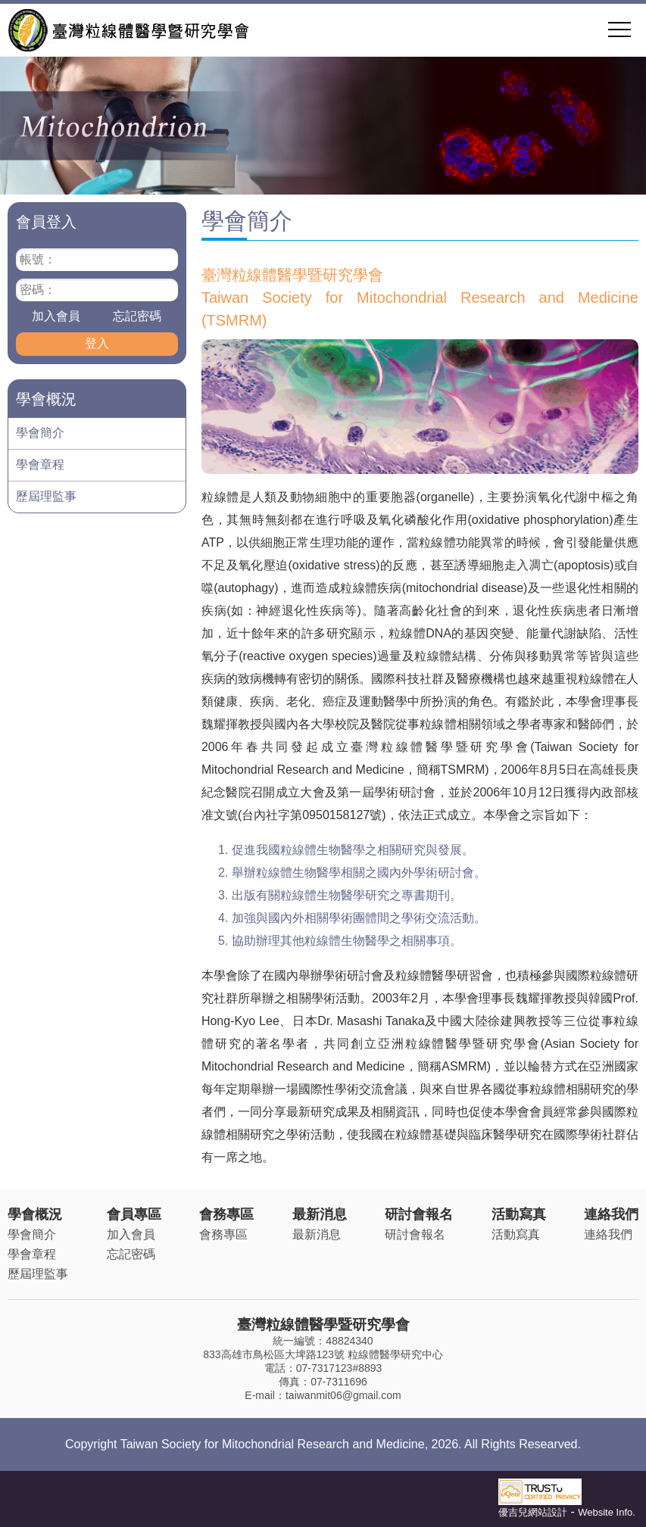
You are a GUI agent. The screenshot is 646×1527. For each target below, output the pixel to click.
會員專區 (134, 1214)
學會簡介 (40, 432)
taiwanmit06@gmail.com (343, 1395)
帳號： (38, 259)
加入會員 (56, 316)
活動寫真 (519, 1214)
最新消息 (319, 1214)
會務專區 (226, 1214)
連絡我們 (611, 1214)
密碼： (38, 289)
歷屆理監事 (46, 496)
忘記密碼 (137, 316)
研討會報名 (419, 1214)
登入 (97, 343)
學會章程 (40, 464)
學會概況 (35, 1214)
